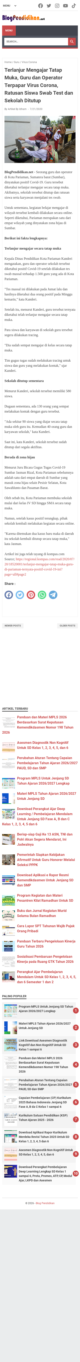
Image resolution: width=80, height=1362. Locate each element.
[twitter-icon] (49, 5)
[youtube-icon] (66, 5)
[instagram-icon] (57, 5)
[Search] (36, 41)
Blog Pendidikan (45, 1203)
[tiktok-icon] (74, 5)
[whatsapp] (42, 595)
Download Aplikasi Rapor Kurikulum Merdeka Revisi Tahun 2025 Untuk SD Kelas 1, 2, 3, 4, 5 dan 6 (44, 1137)
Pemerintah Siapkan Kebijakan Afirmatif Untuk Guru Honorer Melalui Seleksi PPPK (46, 860)
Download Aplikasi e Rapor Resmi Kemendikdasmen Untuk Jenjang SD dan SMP (45, 880)
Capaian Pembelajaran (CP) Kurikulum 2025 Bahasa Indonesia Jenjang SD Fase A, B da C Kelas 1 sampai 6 (45, 1102)
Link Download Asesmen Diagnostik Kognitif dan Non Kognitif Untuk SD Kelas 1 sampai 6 (43, 1045)
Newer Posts (13, 625)
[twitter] (20, 595)
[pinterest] (31, 595)
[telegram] (53, 595)
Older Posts (67, 625)
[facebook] (8, 595)
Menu (9, 30)
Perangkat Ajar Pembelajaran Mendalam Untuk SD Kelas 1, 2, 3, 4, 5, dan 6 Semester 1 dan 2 (46, 977)
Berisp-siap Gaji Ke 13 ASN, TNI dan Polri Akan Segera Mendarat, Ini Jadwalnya (45, 839)
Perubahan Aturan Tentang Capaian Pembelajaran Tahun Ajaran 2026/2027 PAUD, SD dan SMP (47, 763)
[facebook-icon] (41, 5)
